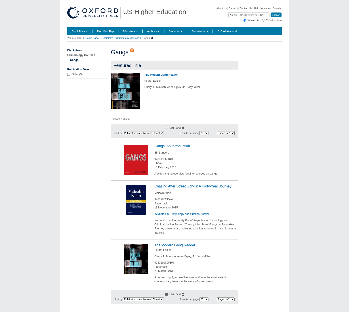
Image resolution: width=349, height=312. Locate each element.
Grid (178, 128)
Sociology (107, 38)
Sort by (118, 133)
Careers (233, 8)
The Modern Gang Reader (161, 74)
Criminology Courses (127, 38)
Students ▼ (176, 31)
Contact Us (246, 8)
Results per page (189, 133)
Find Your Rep (105, 31)
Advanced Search (271, 8)
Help (256, 8)
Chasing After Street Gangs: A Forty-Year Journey (192, 186)
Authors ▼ (153, 31)
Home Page (92, 38)
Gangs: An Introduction (172, 146)
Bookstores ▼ (200, 31)
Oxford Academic (227, 31)
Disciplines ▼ (80, 31)
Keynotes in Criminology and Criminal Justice (182, 214)
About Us (222, 8)
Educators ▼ (130, 31)
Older (75, 74)
